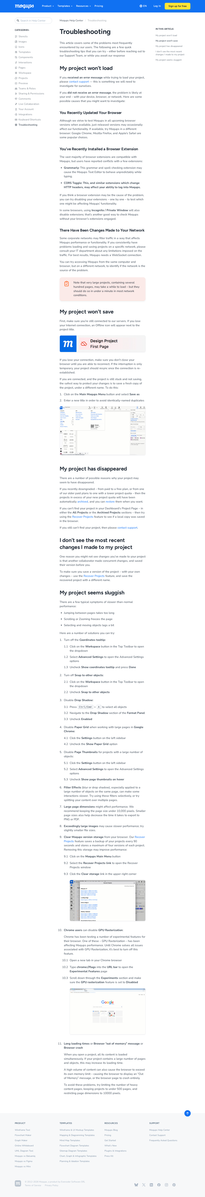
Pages (20, 67)
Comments (23, 99)
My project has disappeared (169, 46)
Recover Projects (82, 517)
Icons (19, 47)
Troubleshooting (26, 125)
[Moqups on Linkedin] (151, 1185)
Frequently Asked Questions (163, 1140)
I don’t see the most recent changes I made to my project (170, 53)
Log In (157, 5)
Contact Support (157, 1135)
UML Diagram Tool (24, 1150)
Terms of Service (33, 1185)
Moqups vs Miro (23, 1166)
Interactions (23, 62)
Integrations (23, 114)
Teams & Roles (25, 88)
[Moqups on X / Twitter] (144, 1185)
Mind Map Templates (70, 1140)
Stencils (21, 36)
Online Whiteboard (24, 1145)
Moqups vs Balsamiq (25, 1156)
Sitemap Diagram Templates (73, 1150)
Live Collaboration (27, 104)
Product (48, 5)
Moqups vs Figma (23, 1161)
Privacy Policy (51, 1185)
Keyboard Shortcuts (28, 119)
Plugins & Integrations (115, 1150)
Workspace (23, 73)
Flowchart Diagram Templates (74, 1145)
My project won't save (167, 40)
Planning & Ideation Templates (75, 1161)
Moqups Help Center (71, 20)
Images (21, 41)
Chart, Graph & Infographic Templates (78, 1156)
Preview (21, 83)
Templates (65, 5)
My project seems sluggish (169, 59)
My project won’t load (166, 35)
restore (110, 501)
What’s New (110, 1145)
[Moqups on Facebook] (159, 1185)
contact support (79, 81)
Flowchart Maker (23, 1135)
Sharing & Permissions (29, 93)
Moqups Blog (111, 1130)
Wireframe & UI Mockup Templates (77, 1130)
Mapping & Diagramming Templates (77, 1135)
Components (24, 57)
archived (82, 501)
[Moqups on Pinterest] (174, 1185)
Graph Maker (21, 1140)
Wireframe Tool (22, 1130)
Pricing (99, 5)
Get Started (110, 1140)
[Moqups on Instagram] (166, 1185)
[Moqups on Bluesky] (136, 1185)
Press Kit (108, 1156)
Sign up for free (177, 6)
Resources (83, 5)
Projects (21, 78)
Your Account (24, 109)
